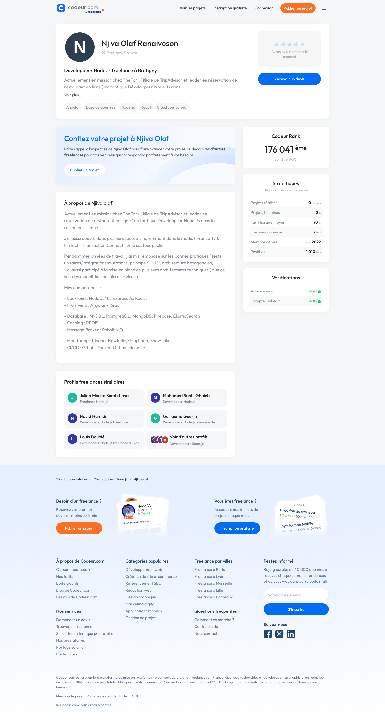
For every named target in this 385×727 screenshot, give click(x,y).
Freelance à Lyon (209, 576)
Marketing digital (140, 603)
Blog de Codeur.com (74, 590)
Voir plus (71, 94)
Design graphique (140, 597)
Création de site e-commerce (151, 576)
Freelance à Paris (209, 569)
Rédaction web (138, 590)
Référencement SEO (143, 583)
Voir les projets (193, 7)
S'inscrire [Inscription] (296, 609)
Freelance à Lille (208, 590)
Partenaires (66, 654)
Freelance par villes (213, 561)
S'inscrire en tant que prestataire (84, 633)
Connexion (264, 7)
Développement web (143, 569)
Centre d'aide (206, 626)
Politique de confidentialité (107, 696)
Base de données (100, 107)
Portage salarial (70, 647)
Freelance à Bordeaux (213, 597)
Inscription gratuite (230, 7)
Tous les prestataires (72, 479)
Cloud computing (171, 107)
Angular (73, 107)
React (146, 107)
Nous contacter (207, 633)
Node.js (128, 107)
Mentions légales (69, 696)
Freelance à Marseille (213, 583)
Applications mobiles (143, 610)
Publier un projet (298, 8)
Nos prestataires (70, 640)
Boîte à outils (67, 583)
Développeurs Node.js (187, 443)
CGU (135, 696)
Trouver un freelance (74, 626)
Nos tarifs (64, 576)
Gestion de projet (140, 617)
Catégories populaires (146, 561)
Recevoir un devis (289, 78)
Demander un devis (73, 619)
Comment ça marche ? (214, 619)
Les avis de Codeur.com (76, 597)
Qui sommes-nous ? (73, 569)
